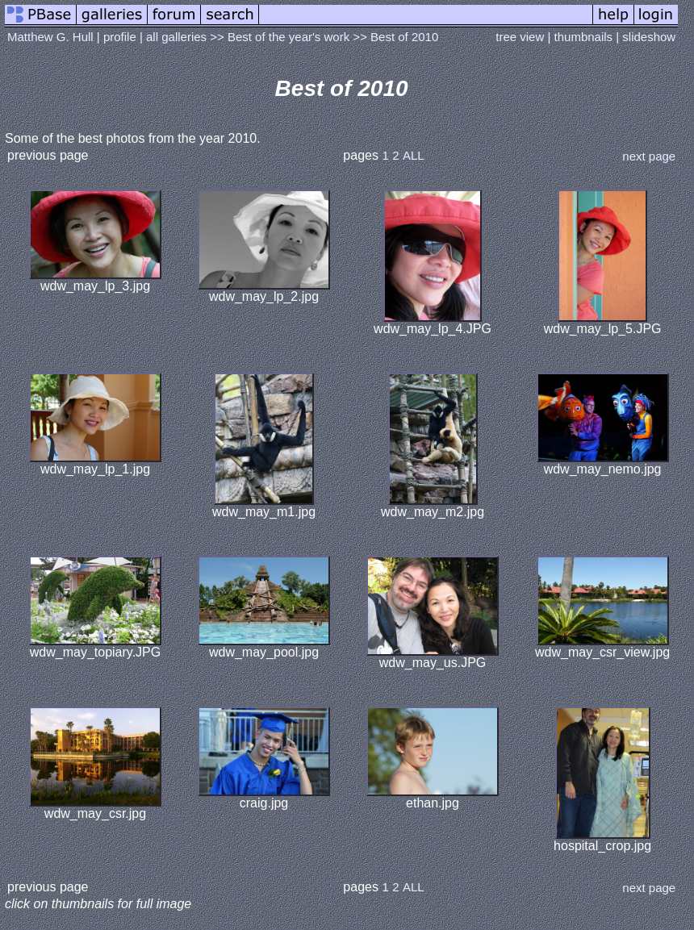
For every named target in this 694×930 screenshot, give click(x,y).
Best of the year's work (288, 37)
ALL (413, 155)
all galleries (176, 37)
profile (119, 37)
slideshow (648, 37)
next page (648, 156)
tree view (519, 37)
